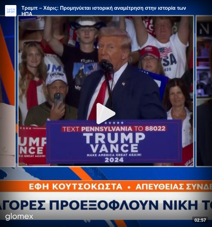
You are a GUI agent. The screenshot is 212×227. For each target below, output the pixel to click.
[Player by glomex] (19, 217)
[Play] (106, 113)
